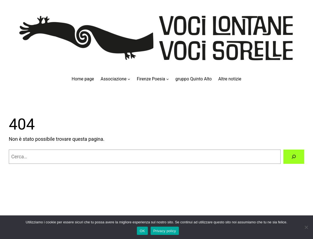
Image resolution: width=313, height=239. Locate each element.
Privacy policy (164, 231)
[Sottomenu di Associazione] (129, 79)
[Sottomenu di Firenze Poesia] (167, 79)
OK (142, 231)
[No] (306, 227)
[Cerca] (293, 157)
